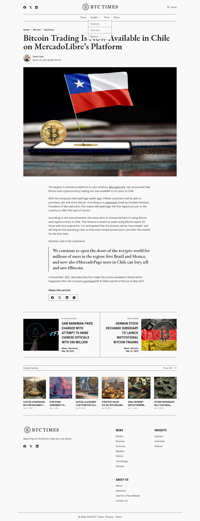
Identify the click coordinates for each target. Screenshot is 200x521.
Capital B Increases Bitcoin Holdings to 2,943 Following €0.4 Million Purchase (34, 404)
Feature (159, 446)
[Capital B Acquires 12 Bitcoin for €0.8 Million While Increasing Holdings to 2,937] (87, 388)
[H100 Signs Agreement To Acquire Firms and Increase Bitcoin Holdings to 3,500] (60, 388)
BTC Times (98, 516)
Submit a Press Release (128, 496)
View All (170, 368)
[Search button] (172, 7)
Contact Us (122, 501)
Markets (120, 451)
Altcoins (120, 466)
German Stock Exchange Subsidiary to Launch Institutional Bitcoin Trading (122, 333)
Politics (119, 456)
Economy (120, 446)
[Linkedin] (36, 7)
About (117, 17)
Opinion (159, 436)
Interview (159, 441)
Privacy (109, 516)
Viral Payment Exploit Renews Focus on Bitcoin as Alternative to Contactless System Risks (138, 404)
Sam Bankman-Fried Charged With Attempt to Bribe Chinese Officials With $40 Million (77, 333)
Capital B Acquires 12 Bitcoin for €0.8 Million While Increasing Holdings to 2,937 (87, 404)
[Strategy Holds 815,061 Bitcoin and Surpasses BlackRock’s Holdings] (113, 388)
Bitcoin (37, 29)
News (106, 17)
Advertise (121, 491)
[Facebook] (24, 7)
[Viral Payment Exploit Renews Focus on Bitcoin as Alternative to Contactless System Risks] (139, 388)
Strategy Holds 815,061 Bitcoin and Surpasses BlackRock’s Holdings (112, 404)
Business (49, 29)
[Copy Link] (74, 297)
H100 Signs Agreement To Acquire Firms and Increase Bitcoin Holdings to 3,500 (59, 404)
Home (83, 17)
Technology (122, 461)
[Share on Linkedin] (67, 297)
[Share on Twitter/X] (59, 297)
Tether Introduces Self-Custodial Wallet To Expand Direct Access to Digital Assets (164, 404)
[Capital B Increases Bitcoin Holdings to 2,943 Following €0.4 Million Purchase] (34, 388)
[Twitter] (30, 7)
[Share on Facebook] (52, 297)
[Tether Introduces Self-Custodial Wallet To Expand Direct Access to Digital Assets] (165, 388)
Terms (118, 516)
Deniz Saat (38, 56)
